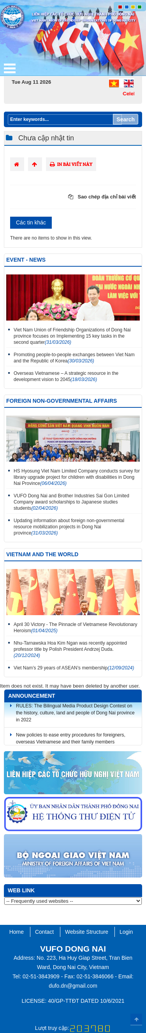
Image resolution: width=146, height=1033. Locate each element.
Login (126, 932)
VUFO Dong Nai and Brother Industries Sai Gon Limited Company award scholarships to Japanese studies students (71, 502)
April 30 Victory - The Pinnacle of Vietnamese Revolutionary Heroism (75, 627)
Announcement (31, 696)
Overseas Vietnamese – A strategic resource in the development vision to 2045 (66, 376)
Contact (44, 932)
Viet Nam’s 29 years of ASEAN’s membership (74, 668)
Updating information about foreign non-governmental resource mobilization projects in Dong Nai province (69, 527)
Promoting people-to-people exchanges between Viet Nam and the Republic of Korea (74, 358)
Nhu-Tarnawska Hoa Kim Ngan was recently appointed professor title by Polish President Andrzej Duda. (70, 649)
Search (125, 119)
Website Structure (86, 932)
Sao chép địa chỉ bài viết (102, 197)
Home (16, 932)
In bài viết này (71, 164)
